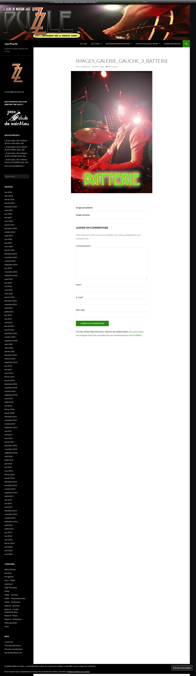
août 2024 (9, 235)
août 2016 (9, 456)
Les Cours (95, 44)
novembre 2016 (11, 449)
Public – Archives (11, 595)
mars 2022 (9, 293)
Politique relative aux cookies (78, 671)
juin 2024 (8, 239)
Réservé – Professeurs (13, 619)
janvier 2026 (9, 203)
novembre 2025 (11, 207)
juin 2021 (8, 315)
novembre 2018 (11, 387)
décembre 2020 (11, 333)
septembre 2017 (11, 427)
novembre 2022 (11, 272)
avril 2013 (9, 547)
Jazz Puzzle (11, 43)
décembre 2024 (11, 228)
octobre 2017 (10, 424)
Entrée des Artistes (172, 44)
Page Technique (11, 587)
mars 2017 (9, 438)
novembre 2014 (11, 514)
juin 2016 (8, 463)
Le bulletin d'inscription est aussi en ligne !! (120, 1)
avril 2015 (9, 507)
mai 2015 (8, 503)
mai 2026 (8, 192)
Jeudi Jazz (9, 584)
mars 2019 (9, 373)
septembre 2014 (11, 521)
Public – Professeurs (12, 602)
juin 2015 (8, 500)
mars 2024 (9, 246)
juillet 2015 (9, 496)
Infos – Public (10, 580)
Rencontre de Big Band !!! (15, 166)
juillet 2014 (9, 529)
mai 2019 (8, 369)
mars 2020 (9, 348)
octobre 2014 (10, 518)
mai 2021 (8, 319)
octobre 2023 (10, 261)
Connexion (9, 642)
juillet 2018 (9, 402)
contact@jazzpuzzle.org (14, 92)
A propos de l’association (147, 44)
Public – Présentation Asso (15, 598)
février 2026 (9, 199)
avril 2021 (9, 322)
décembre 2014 (11, 511)
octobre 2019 (10, 359)
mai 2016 (8, 467)
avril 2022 (9, 290)
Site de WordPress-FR (13, 653)
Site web (80, 309)
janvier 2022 (9, 297)
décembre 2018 (11, 384)
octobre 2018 (10, 391)
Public (7, 591)
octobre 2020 (10, 337)
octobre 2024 (10, 232)
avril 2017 (9, 435)
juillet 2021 (9, 311)
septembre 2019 (11, 362)
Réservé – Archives (12, 606)
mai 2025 (8, 217)
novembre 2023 (11, 257)
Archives (8, 573)
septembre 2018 (11, 395)
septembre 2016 (11, 453)
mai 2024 (8, 243)
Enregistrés (9, 577)
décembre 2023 (11, 254)
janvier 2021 (9, 330)
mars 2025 (9, 221)
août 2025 (9, 210)
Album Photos (10, 569)
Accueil (83, 44)
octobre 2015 (10, 489)
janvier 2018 (9, 413)
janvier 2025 (9, 225)
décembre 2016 (11, 445)
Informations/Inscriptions (118, 44)
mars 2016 (9, 471)
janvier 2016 (9, 478)
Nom (79, 284)
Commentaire (84, 245)
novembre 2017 (11, 420)
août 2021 (9, 308)
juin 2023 (8, 268)
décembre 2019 (11, 355)
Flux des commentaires (14, 649)
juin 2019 (8, 366)
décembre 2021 (11, 301)
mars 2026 (9, 196)
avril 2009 (9, 554)
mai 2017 (8, 431)
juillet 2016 (9, 460)
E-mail (80, 297)
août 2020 (9, 344)
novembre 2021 (11, 304)
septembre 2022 (11, 275)
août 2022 (9, 279)
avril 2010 (9, 550)
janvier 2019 (9, 380)
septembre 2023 (11, 264)
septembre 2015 (11, 492)
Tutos (7, 626)
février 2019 (9, 377)
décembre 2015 (11, 482)
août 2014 (9, 525)
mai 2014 (8, 536)
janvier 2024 (9, 250)
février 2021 (9, 326)
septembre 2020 (11, 340)
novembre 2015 (11, 485)
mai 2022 (8, 286)
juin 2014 (8, 532)
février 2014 (9, 543)
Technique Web (11, 623)
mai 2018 (8, 406)
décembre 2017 (11, 416)
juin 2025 (8, 214)
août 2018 (9, 398)
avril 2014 (9, 539)
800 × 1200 (99, 67)
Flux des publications (13, 645)
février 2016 (9, 474)
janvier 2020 (9, 351)
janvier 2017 (9, 442)
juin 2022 (8, 283)
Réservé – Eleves (11, 615)
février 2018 (9, 409)
